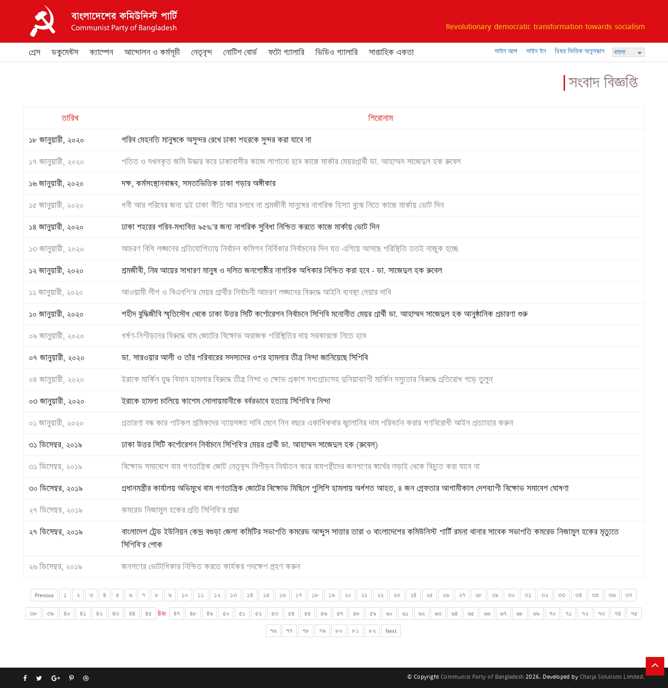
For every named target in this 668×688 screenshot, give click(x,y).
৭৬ (273, 631)
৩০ (511, 595)
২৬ (446, 595)
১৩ (233, 595)
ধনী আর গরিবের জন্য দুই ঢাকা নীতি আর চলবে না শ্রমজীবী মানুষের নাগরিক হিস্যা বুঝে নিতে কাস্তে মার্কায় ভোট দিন (283, 205)
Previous (44, 595)
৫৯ (373, 614)
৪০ (67, 614)
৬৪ (454, 614)
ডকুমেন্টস (64, 52)
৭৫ (634, 614)
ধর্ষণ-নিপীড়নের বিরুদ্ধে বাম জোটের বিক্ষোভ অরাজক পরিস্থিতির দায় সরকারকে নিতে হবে (244, 336)
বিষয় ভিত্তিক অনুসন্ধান (579, 51)
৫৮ (356, 614)
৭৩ (601, 614)
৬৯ (536, 614)
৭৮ (305, 631)
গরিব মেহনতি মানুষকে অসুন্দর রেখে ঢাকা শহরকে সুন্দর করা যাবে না (216, 140)
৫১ (242, 614)
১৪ (250, 595)
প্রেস (34, 52)
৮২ (372, 631)
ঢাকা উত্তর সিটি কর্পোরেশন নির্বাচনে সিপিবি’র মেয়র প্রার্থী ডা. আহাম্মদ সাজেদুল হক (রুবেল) (250, 445)
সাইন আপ (506, 51)
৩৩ (561, 595)
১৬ (282, 595)
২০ (348, 595)
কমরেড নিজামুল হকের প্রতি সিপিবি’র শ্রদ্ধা (180, 510)
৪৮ (193, 614)
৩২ (544, 595)
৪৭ (176, 614)
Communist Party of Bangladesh (482, 676)
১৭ (298, 595)
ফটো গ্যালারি (286, 52)
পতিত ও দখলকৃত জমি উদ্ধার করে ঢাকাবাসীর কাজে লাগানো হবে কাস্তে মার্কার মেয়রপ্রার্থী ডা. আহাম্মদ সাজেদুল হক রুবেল (291, 162)
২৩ (396, 595)
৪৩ (115, 614)
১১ (201, 595)
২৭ (462, 595)
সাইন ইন (536, 51)
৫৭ (340, 614)
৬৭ (503, 614)
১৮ (315, 595)
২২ (380, 595)
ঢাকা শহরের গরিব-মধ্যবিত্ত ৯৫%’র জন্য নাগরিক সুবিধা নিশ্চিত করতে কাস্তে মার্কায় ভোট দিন (250, 227)
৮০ (338, 631)
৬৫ (471, 614)
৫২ (258, 614)
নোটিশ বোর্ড (240, 52)
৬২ (421, 614)
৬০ (389, 614)
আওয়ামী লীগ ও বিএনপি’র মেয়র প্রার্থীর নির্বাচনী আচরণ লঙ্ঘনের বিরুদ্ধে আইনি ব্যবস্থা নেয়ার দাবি (256, 292)
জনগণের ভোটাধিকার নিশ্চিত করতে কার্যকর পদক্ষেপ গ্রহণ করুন (211, 567)
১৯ (331, 595)
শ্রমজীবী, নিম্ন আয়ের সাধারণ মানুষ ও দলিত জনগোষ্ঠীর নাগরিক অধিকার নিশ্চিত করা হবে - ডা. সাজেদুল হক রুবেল (282, 270)
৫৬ (324, 614)
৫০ (226, 614)
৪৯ (209, 614)
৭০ (552, 614)
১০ (184, 595)
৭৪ (618, 614)
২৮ (478, 595)
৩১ (528, 595)
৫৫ (307, 614)
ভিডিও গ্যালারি (336, 52)
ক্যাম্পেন (101, 52)
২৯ (495, 595)
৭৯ (322, 631)
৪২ (99, 614)
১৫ (266, 595)
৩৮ (33, 614)
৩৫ (595, 595)
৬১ (405, 614)
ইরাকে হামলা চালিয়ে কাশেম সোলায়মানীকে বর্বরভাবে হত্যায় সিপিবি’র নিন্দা (226, 401)
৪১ (83, 614)
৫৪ (291, 614)
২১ (364, 595)
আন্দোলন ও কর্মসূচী (152, 52)
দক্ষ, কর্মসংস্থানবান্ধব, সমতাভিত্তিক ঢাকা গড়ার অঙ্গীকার (199, 183)
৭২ (585, 614)
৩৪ (578, 595)
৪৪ (132, 614)
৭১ (568, 614)
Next (391, 631)
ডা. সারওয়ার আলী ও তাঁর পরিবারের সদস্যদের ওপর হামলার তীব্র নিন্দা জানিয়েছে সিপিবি (245, 358)
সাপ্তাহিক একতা (391, 52)
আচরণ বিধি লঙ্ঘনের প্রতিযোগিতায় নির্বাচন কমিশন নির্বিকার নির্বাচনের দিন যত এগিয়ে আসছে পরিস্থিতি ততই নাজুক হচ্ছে (290, 249)
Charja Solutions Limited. (612, 676)
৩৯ (50, 614)
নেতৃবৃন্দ (201, 52)
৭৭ (289, 631)
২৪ (413, 595)
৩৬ (612, 595)
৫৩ (274, 614)
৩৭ (628, 595)
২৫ (429, 595)
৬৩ (438, 614)
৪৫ (148, 614)
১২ (217, 595)
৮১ (355, 631)
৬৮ (519, 614)
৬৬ (487, 614)
